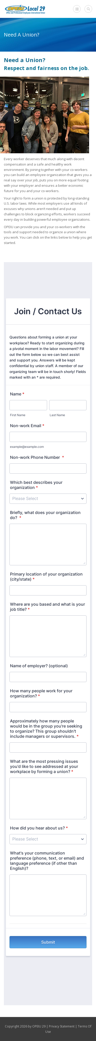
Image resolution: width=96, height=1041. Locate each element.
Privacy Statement (61, 1026)
